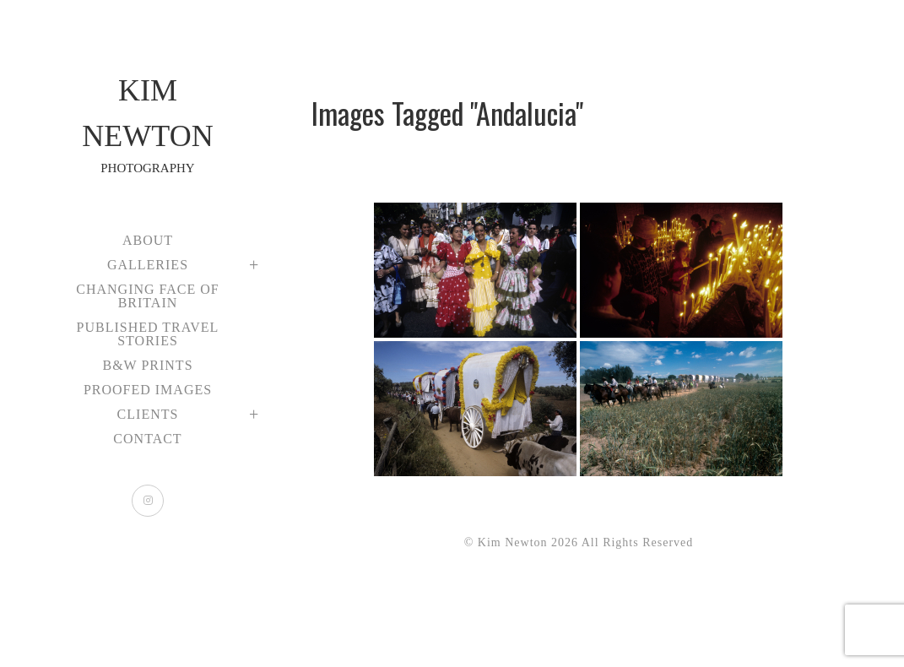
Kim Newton (148, 125)
